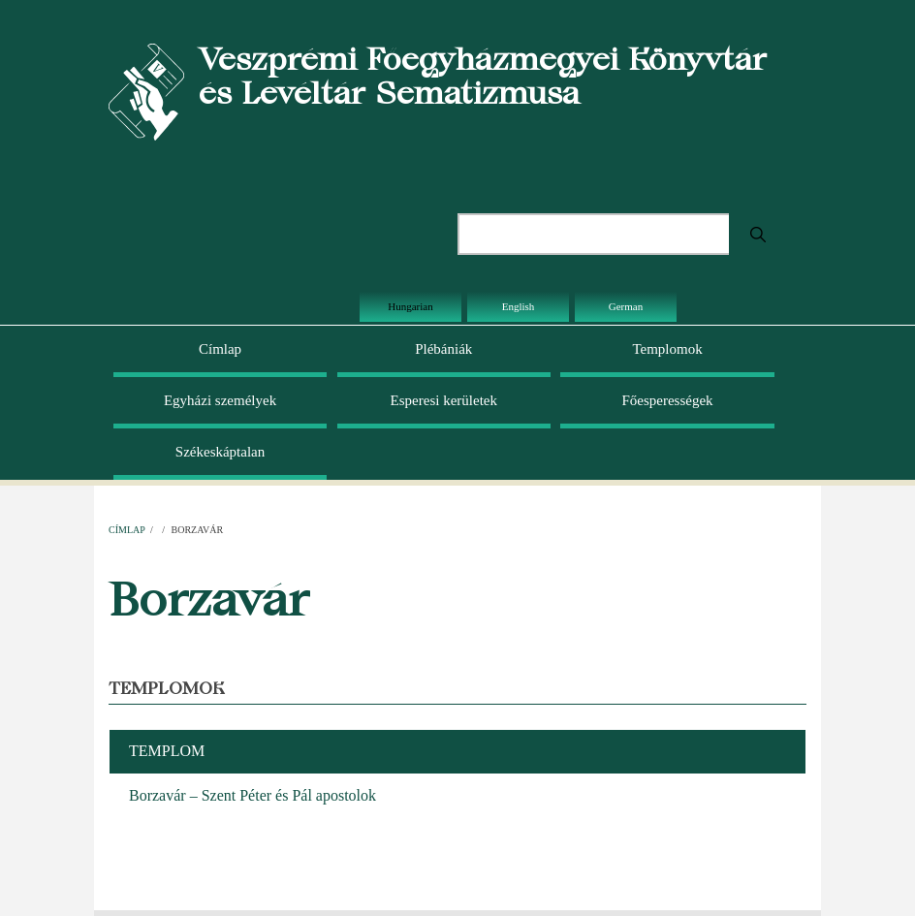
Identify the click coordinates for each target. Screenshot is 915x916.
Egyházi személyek (220, 400)
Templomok (667, 349)
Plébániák (443, 349)
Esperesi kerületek (444, 400)
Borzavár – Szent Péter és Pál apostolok (252, 795)
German (626, 306)
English (518, 306)
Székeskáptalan (220, 451)
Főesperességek (666, 400)
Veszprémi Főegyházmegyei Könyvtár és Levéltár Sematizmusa (483, 75)
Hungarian (410, 306)
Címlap (220, 349)
